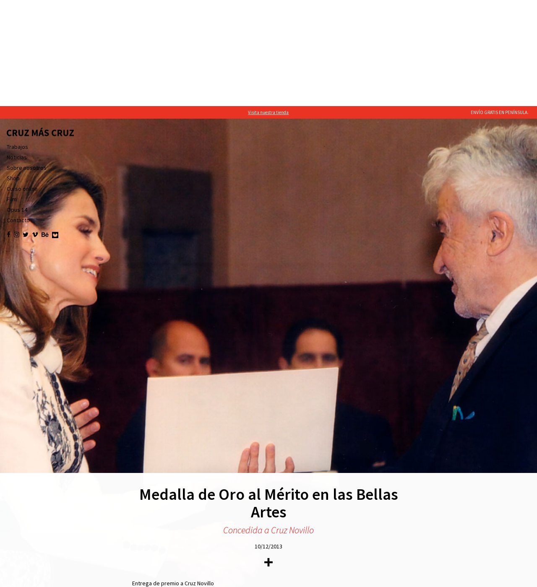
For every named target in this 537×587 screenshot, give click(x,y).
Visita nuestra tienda (268, 6)
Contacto (18, 114)
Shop (13, 72)
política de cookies (93, 578)
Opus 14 (17, 103)
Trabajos (17, 40)
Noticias (17, 51)
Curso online (22, 82)
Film (12, 93)
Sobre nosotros (27, 61)
